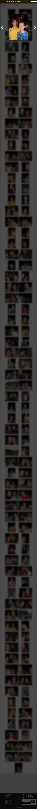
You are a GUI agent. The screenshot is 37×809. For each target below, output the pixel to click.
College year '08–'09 (12, 1)
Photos (7, 1)
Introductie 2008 (20, 1)
